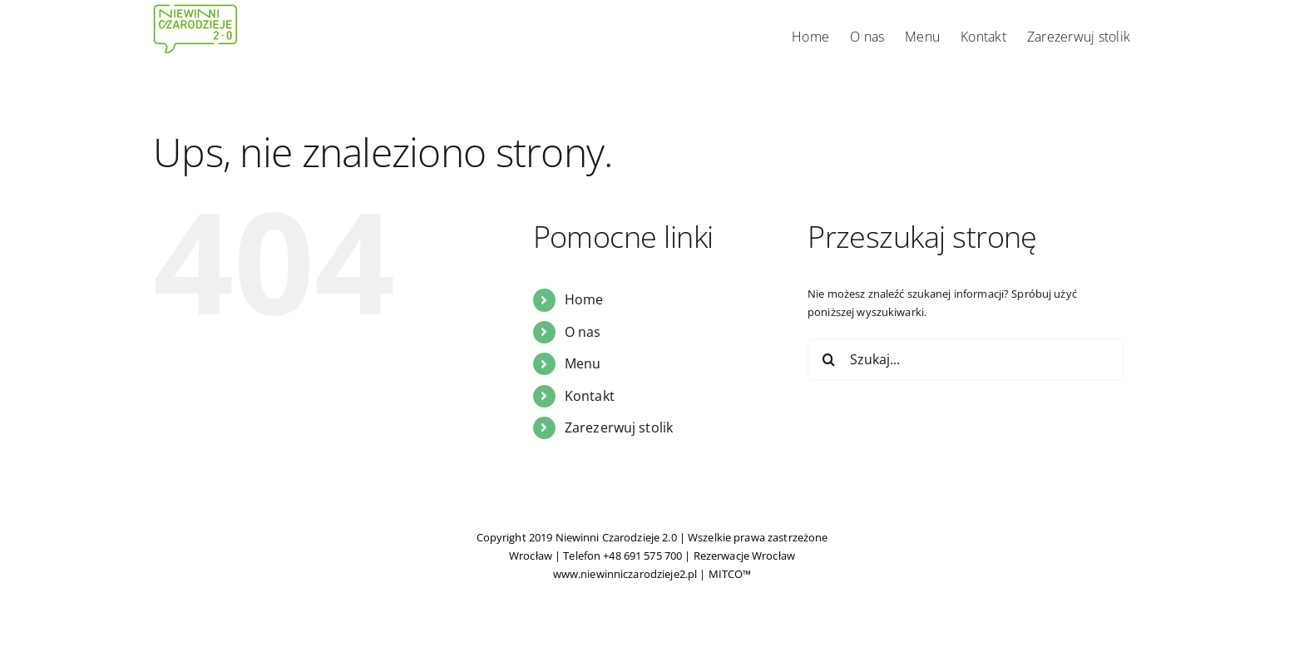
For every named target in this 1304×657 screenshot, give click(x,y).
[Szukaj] (828, 359)
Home (584, 299)
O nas (583, 332)
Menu (583, 363)
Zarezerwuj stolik (619, 427)
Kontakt (590, 396)
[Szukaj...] (966, 359)
